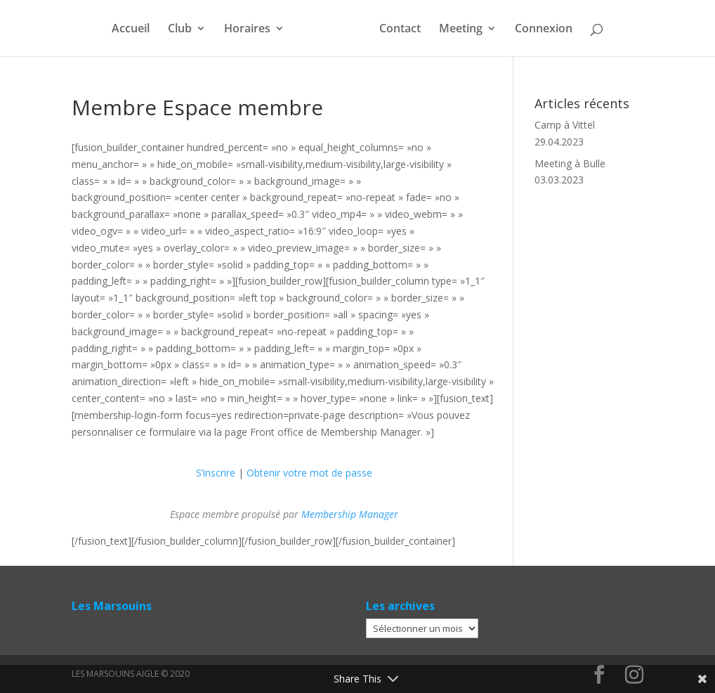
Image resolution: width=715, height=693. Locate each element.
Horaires (247, 29)
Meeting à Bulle (569, 163)
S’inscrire (215, 472)
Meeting (461, 29)
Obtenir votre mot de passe (309, 472)
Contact (400, 29)
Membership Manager (349, 514)
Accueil (131, 29)
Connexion (543, 29)
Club (180, 29)
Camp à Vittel (564, 124)
